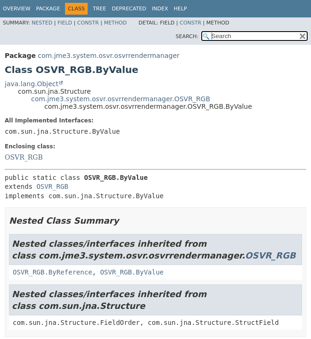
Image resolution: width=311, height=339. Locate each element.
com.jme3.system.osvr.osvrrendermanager (109, 55)
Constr (88, 23)
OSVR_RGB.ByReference (52, 272)
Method (115, 23)
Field (64, 23)
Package (48, 9)
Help (180, 9)
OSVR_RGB (24, 157)
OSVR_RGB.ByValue (132, 272)
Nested (42, 23)
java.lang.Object (31, 84)
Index (160, 9)
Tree (99, 9)
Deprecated (129, 9)
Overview (17, 9)
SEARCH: (187, 36)
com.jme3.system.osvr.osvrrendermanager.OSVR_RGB (120, 99)
